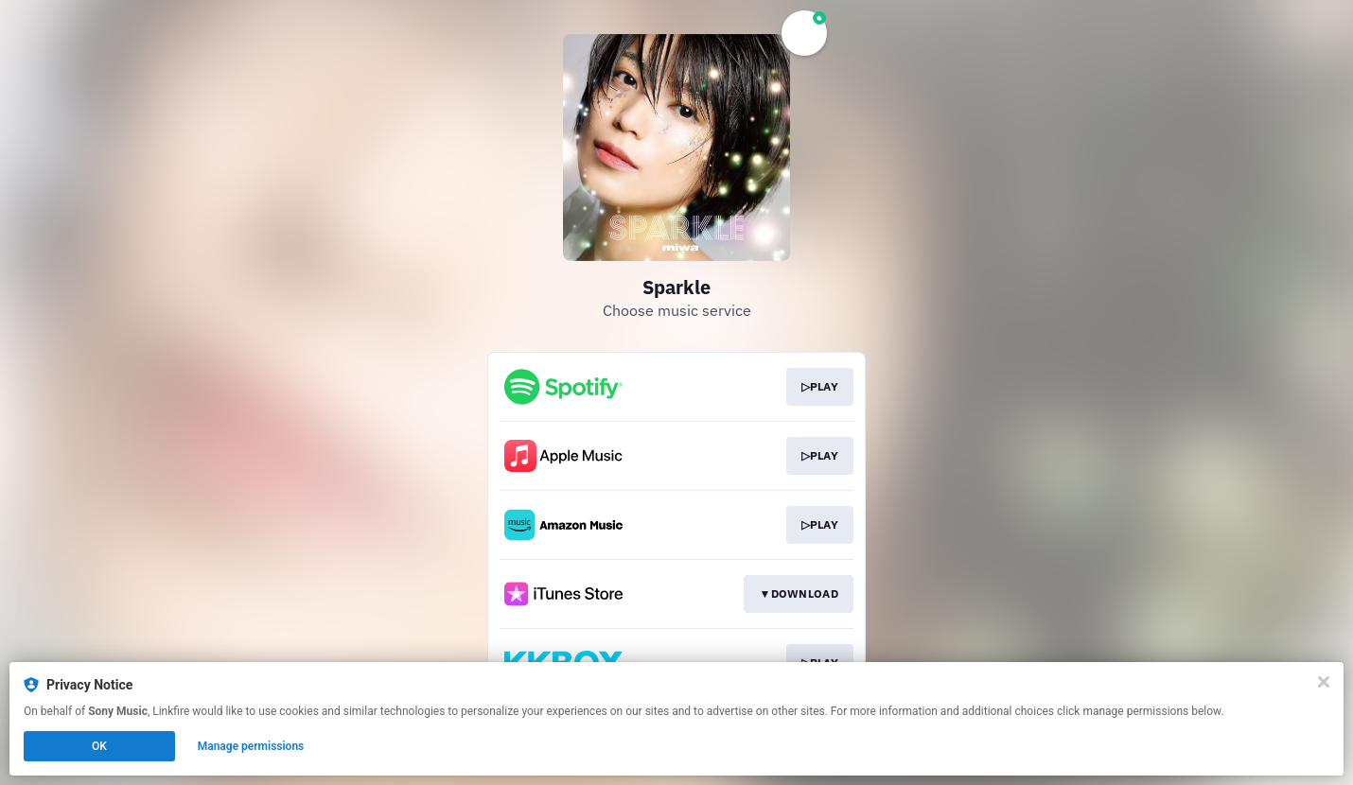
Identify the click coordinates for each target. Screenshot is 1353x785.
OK (99, 746)
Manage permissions (251, 746)
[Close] (1324, 682)
